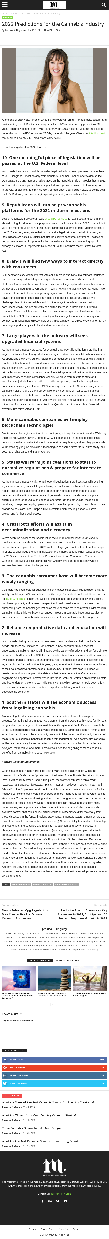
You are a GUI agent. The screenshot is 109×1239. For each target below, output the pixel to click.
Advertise (63, 1229)
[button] (103, 5)
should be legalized (56, 218)
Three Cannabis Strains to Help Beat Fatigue (89, 994)
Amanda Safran (11, 1107)
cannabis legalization (66, 884)
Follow (99, 1067)
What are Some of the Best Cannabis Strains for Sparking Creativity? (17, 995)
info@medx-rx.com (61, 1193)
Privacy (32, 1229)
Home (4, 13)
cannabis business (21, 884)
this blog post (97, 133)
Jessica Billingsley (15, 30)
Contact (76, 1229)
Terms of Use (47, 1229)
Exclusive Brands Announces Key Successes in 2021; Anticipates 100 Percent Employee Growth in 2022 (82, 914)
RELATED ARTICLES (40, 960)
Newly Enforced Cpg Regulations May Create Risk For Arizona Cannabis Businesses (25, 914)
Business (14, 13)
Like (102, 1059)
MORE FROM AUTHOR (68, 960)
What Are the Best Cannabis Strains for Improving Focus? (40, 1141)
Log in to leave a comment (17, 1020)
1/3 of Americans (15, 598)
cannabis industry (42, 884)
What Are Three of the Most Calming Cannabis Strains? (52, 994)
